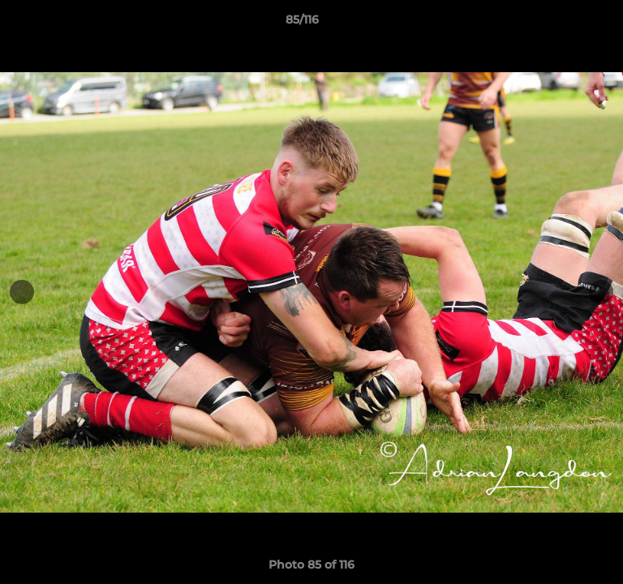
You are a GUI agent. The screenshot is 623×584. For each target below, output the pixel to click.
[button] (564, 23)
